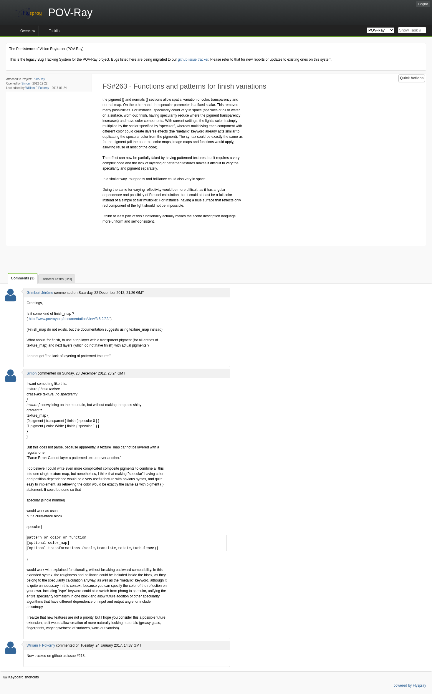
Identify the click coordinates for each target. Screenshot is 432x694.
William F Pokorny (37, 88)
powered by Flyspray (409, 685)
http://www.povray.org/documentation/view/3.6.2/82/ (69, 319)
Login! (423, 4)
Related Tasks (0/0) (57, 279)
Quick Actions (411, 78)
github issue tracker (193, 59)
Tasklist (54, 31)
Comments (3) (22, 278)
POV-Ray (39, 79)
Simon (25, 83)
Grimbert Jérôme (40, 293)
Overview (27, 31)
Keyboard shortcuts (21, 677)
